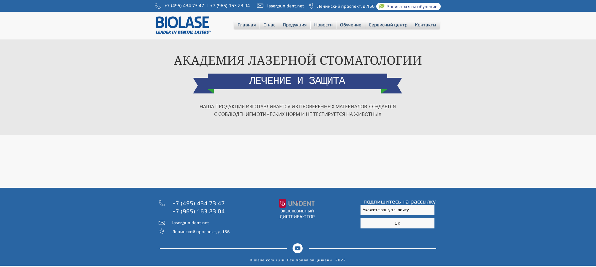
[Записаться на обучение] (408, 6)
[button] (269, 25)
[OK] (397, 223)
